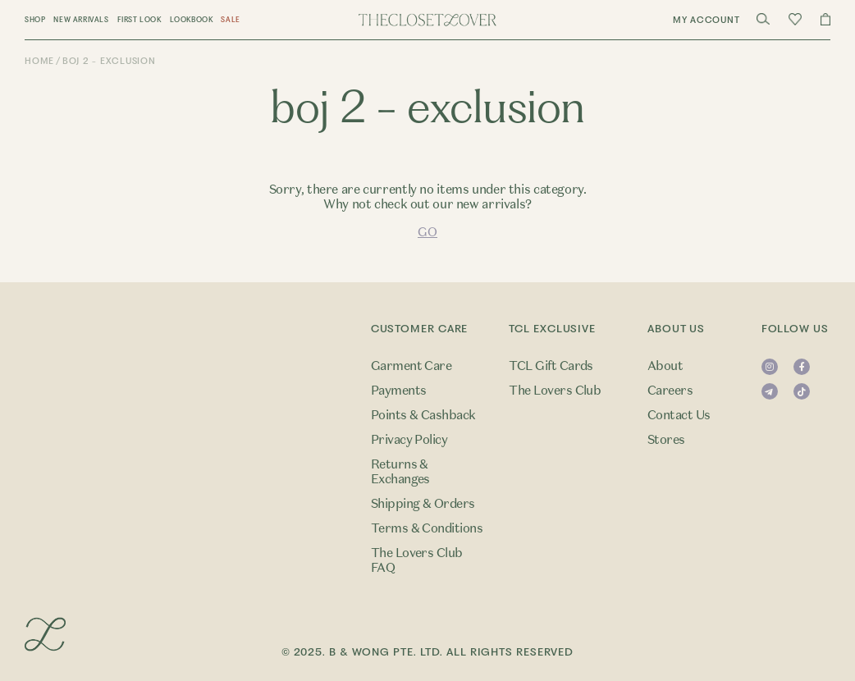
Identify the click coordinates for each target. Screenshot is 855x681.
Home (39, 61)
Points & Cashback (423, 415)
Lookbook (191, 20)
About (665, 366)
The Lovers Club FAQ (417, 560)
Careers (670, 390)
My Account (706, 20)
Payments (399, 390)
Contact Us (679, 415)
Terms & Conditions (427, 528)
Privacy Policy (409, 439)
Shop (35, 20)
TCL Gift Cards (551, 366)
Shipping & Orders (423, 503)
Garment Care (411, 366)
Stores (666, 439)
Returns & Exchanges (400, 472)
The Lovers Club (555, 390)
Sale (230, 20)
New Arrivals (80, 20)
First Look (139, 20)
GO (427, 232)
